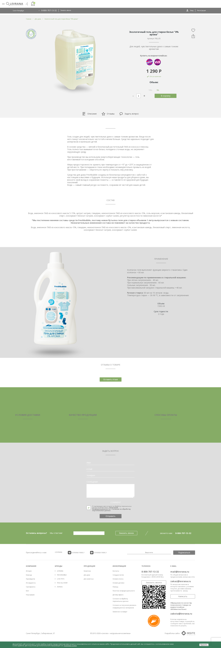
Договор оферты (118, 595)
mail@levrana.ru (179, 571)
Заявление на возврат (120, 612)
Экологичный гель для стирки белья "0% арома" (61, 19)
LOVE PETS (60, 579)
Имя (89, 462)
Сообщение (92, 482)
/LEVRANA (58, 552)
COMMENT (116, 502)
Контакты (116, 571)
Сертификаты (30, 587)
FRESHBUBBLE (62, 575)
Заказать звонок (65, 10)
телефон (91, 475)
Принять (204, 645)
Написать (182, 596)
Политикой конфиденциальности (105, 508)
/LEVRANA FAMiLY (76, 552)
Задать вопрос (129, 113)
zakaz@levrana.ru (180, 581)
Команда (29, 575)
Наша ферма (30, 595)
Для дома (87, 575)
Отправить (110, 516)
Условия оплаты (118, 579)
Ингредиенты (31, 583)
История (29, 571)
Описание (89, 113)
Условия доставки (118, 583)
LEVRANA (60, 571)
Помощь (115, 587)
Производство (30, 579)
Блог (27, 591)
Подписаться (184, 552)
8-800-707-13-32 (49, 10)
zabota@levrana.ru (181, 613)
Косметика (87, 571)
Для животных (89, 579)
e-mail (89, 469)
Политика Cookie (70, 645)
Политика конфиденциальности (124, 591)
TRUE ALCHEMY (62, 583)
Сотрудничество (118, 575)
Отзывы (108, 114)
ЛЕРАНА (59, 587)
